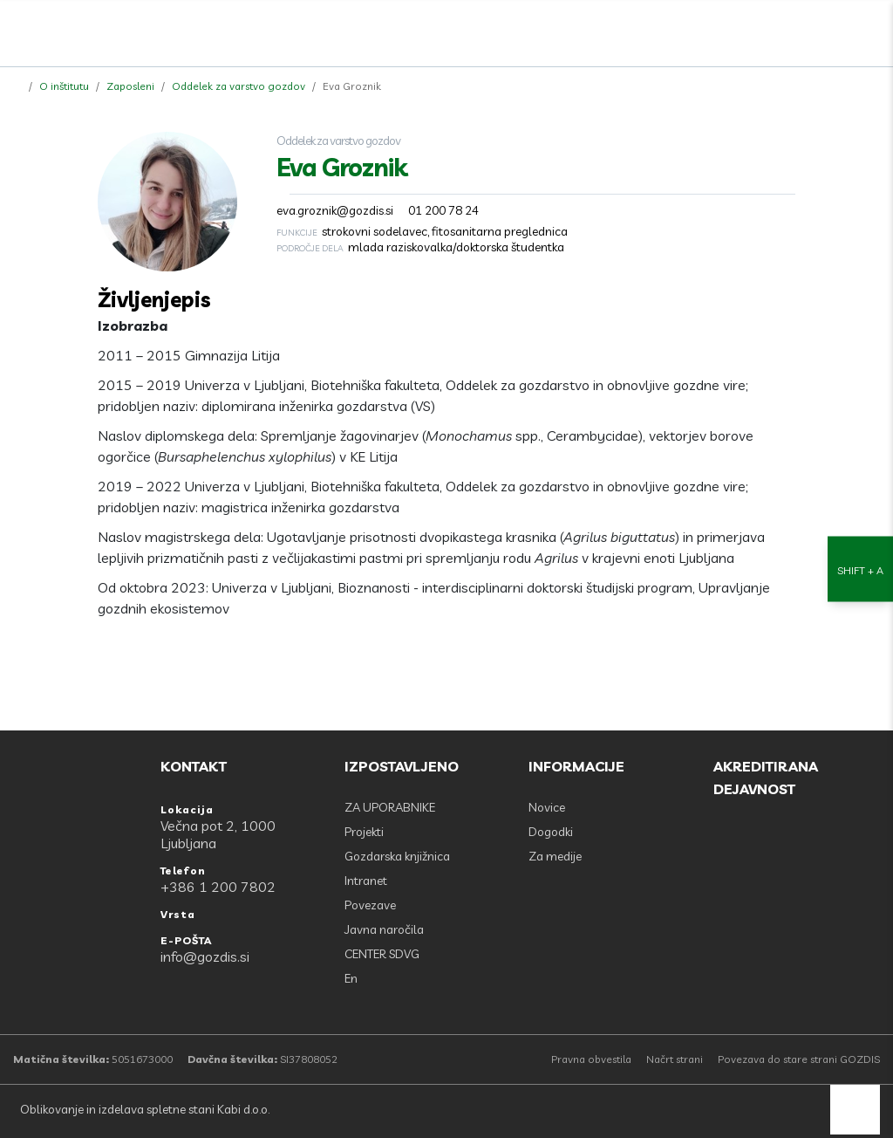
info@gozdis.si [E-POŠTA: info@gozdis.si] (204, 956)
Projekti (364, 832)
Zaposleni (130, 86)
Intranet (365, 880)
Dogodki (550, 832)
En (351, 978)
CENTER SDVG (381, 954)
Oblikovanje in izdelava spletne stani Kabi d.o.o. (143, 1109)
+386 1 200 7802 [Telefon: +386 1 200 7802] (218, 886)
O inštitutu (64, 86)
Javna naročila (384, 929)
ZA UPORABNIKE (389, 807)
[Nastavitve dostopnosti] (860, 569)
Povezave (370, 905)
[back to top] (855, 1110)
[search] (833, 29)
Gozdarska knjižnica (397, 856)
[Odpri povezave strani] (871, 29)
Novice (546, 807)
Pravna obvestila (591, 1059)
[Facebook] (794, 29)
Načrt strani (674, 1059)
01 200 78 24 (443, 210)
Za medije (555, 856)
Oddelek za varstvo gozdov (238, 86)
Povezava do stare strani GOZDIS (799, 1059)
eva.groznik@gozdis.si (334, 210)
